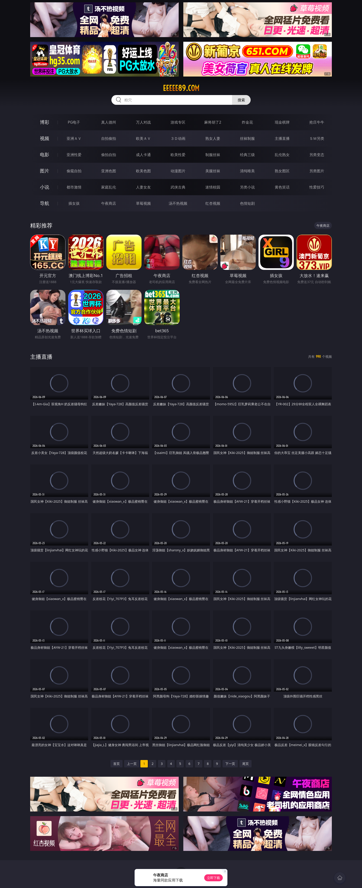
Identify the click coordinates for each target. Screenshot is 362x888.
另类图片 (316, 170)
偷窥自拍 (74, 170)
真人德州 (108, 122)
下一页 (230, 763)
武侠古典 (178, 187)
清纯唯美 (247, 170)
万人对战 (143, 122)
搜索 (241, 99)
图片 (44, 171)
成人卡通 (143, 154)
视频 (44, 138)
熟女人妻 (212, 138)
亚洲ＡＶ (74, 138)
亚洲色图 (108, 170)
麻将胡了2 (212, 122)
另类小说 (247, 187)
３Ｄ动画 (178, 138)
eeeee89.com (181, 88)
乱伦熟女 (282, 154)
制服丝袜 (212, 154)
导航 (44, 203)
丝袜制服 (247, 138)
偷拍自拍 (108, 154)
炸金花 (247, 122)
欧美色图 (143, 170)
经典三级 (247, 154)
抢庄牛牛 (316, 122)
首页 (116, 763)
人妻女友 (143, 187)
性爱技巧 (316, 187)
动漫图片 (178, 170)
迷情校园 (212, 187)
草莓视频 (143, 203)
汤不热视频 (178, 203)
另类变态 (316, 154)
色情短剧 (247, 203)
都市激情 (74, 187)
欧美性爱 (178, 154)
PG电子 (74, 122)
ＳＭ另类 (316, 138)
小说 (44, 187)
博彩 (44, 122)
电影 (44, 154)
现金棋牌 (282, 122)
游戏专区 (178, 122)
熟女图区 (282, 170)
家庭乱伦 (108, 187)
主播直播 (282, 138)
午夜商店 (108, 203)
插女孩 (74, 203)
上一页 (132, 763)
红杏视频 (212, 203)
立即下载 (213, 877)
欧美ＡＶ (143, 138)
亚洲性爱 (74, 154)
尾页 (245, 763)
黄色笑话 (282, 187)
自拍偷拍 (108, 138)
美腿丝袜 (212, 170)
